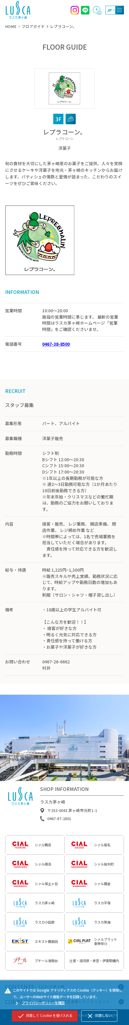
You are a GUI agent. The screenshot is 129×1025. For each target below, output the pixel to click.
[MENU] (119, 10)
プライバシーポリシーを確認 (39, 1003)
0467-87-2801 (59, 820)
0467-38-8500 (56, 344)
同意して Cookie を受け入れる (44, 1016)
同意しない (99, 1016)
